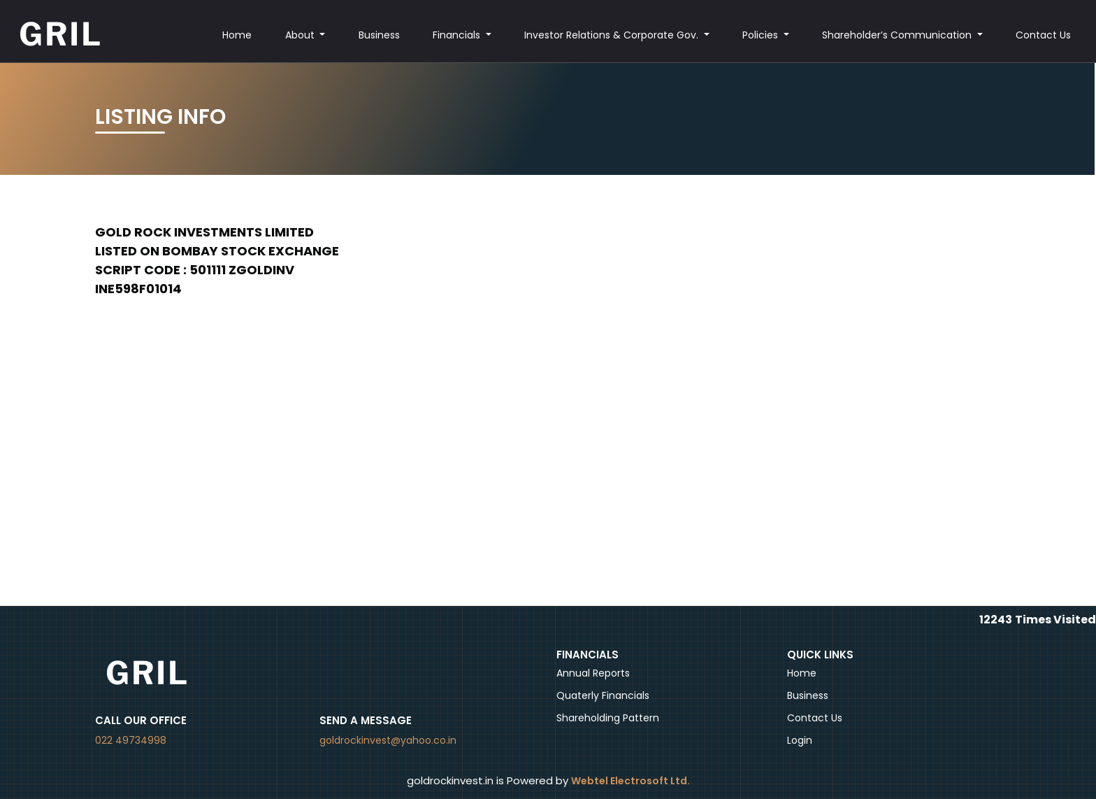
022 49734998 (130, 740)
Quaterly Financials (602, 695)
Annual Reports (593, 673)
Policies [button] (761, 35)
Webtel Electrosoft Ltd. (630, 781)
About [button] (301, 35)
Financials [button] (458, 35)
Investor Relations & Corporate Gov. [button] (612, 35)
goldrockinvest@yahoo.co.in (387, 740)
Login (799, 740)
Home (237, 35)
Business (379, 35)
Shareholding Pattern (607, 718)
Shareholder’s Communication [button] (898, 35)
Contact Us (1043, 35)
